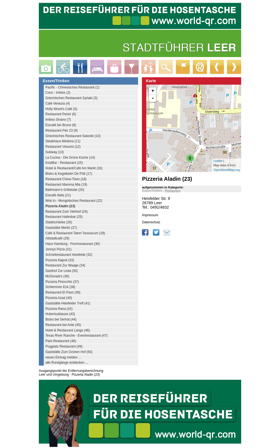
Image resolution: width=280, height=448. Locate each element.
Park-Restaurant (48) (60, 341)
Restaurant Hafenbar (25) (64, 217)
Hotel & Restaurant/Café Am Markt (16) (74, 168)
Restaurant (172, 190)
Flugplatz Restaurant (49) (63, 346)
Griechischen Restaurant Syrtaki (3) (71, 98)
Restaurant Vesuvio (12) (63, 147)
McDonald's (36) (57, 276)
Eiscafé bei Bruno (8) (60, 125)
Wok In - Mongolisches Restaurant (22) (73, 201)
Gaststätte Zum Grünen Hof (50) (68, 352)
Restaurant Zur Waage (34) (65, 265)
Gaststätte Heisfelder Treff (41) (67, 303)
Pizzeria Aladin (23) (60, 206)
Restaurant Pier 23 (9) (61, 130)
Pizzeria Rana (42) (58, 309)
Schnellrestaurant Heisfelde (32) (68, 255)
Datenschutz (151, 222)
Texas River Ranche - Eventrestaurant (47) (76, 335)
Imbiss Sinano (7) (58, 119)
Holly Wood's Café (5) (61, 109)
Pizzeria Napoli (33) (59, 260)
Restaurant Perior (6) (60, 114)
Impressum (150, 215)
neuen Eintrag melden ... (63, 357)
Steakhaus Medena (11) (62, 141)
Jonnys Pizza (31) (58, 249)
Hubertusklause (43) (60, 314)
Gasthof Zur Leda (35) (61, 271)
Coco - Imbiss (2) (57, 92)
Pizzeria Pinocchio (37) (62, 282)
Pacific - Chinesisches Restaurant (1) (72, 87)
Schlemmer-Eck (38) (60, 287)
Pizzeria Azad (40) (58, 298)
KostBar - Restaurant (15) (64, 163)
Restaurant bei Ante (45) (63, 325)
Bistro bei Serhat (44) (60, 319)
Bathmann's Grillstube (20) (64, 190)
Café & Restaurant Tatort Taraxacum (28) (75, 233)
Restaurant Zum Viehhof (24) (66, 211)
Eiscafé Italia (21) (58, 195)
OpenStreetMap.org (226, 169)
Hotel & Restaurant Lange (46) (67, 330)
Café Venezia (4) (57, 103)
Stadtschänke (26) (58, 222)
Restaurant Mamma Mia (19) (66, 184)
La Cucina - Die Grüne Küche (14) (70, 157)
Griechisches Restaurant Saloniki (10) (72, 136)
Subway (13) (54, 152)
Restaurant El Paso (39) (62, 292)
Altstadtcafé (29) (57, 238)
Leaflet (217, 160)
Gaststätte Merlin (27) (61, 228)
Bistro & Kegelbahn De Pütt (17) (68, 174)
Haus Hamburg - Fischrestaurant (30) (72, 244)
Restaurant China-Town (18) (65, 179)
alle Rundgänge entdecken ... (66, 362)
